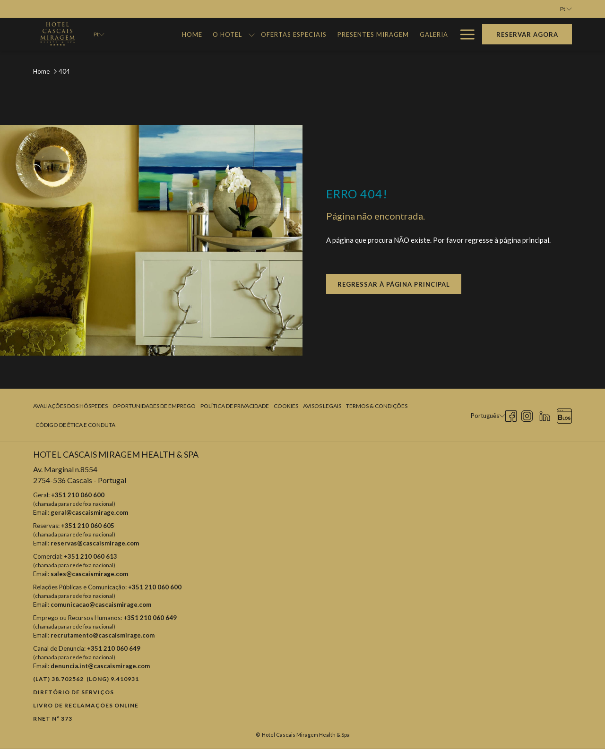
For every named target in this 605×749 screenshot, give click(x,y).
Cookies (286, 405)
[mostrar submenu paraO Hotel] (252, 34)
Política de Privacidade (234, 405)
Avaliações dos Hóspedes (70, 405)
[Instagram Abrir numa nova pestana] (527, 414)
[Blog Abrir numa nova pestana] (564, 414)
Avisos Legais (322, 405)
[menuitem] (191, 34)
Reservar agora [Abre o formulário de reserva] (527, 34)
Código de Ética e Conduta (75, 424)
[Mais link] (464, 34)
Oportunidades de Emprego (154, 405)
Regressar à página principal (393, 284)
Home (41, 71)
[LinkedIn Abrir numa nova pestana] (544, 414)
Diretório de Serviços (73, 692)
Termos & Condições (376, 405)
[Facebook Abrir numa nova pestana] (511, 414)
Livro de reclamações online (85, 705)
